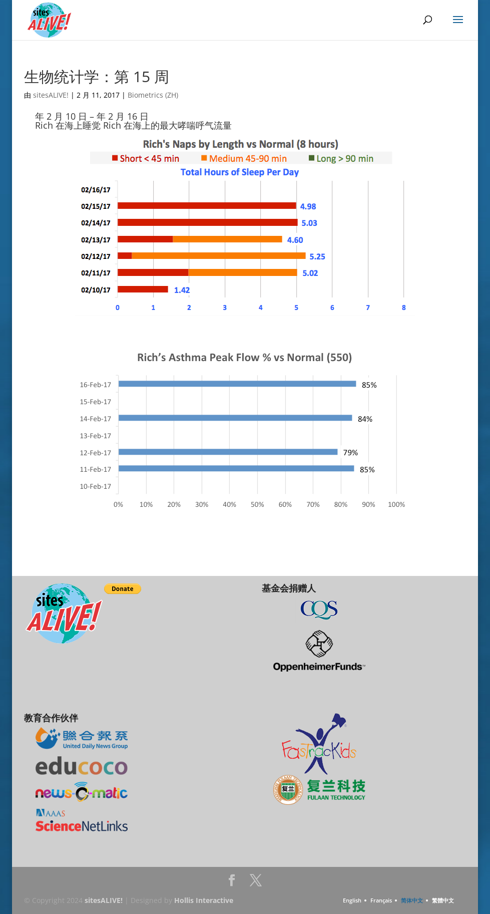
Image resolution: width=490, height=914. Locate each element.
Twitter (256, 883)
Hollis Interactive (203, 900)
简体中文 (412, 900)
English (352, 900)
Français (381, 900)
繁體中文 (443, 900)
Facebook (232, 883)
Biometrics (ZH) (153, 95)
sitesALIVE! (51, 95)
